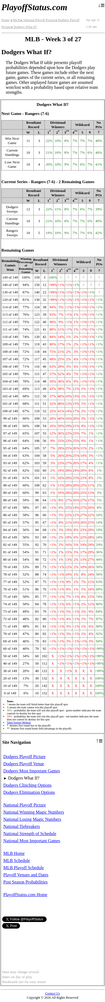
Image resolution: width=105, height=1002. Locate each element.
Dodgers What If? (24, 27)
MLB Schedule (16, 860)
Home (5, 20)
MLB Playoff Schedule (23, 867)
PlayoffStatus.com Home (25, 894)
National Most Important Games (31, 840)
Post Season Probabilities (25, 882)
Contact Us (52, 993)
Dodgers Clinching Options (27, 785)
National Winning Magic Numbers (33, 812)
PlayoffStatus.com (34, 7)
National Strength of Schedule (29, 833)
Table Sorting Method (19, 722)
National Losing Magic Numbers (32, 819)
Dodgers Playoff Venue (23, 763)
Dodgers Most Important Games (31, 771)
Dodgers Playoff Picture (24, 756)
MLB (15, 20)
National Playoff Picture (37, 20)
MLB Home (14, 853)
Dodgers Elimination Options (29, 792)
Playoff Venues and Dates (25, 874)
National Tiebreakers (21, 826)
